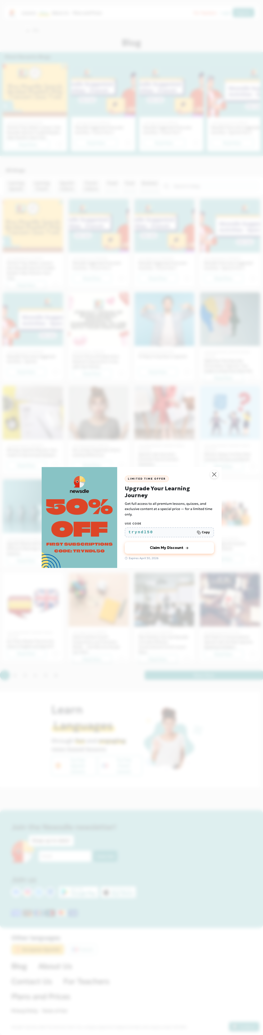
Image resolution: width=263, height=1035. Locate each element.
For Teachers (205, 12)
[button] (28, 30)
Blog (44, 12)
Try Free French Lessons (116, 766)
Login (226, 12)
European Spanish (37, 949)
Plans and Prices (87, 12)
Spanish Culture (67, 186)
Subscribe (105, 856)
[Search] (214, 186)
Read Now (28, 144)
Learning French (42, 186)
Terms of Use (54, 1010)
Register (243, 12)
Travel (112, 183)
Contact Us (31, 981)
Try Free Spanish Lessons (70, 766)
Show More (203, 675)
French (82, 949)
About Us (60, 12)
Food (129, 183)
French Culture (91, 186)
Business (150, 183)
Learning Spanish (16, 186)
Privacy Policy (24, 1010)
